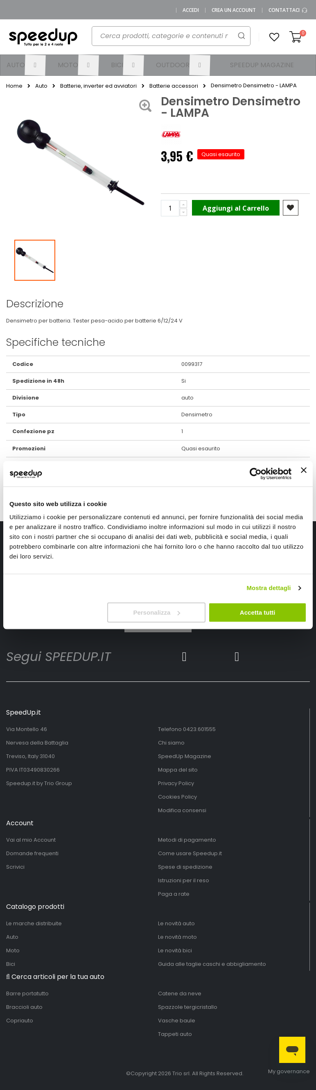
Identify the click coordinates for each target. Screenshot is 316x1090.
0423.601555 (199, 729)
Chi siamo (171, 743)
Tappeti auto (175, 1034)
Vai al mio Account (31, 840)
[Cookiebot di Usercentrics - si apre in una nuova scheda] (255, 474)
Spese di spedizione (185, 867)
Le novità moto (177, 937)
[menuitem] (26, 65)
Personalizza (156, 612)
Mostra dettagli (268, 587)
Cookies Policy (177, 797)
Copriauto (19, 1020)
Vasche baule (176, 1020)
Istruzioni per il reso (183, 880)
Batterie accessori (173, 86)
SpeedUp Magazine (184, 756)
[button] (274, 37)
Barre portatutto (27, 993)
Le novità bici (175, 950)
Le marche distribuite (34, 923)
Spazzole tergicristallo (187, 1007)
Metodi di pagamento (187, 840)
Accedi (191, 10)
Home (14, 86)
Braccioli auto (24, 1007)
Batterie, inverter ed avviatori (98, 86)
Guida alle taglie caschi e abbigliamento (212, 964)
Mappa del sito (178, 770)
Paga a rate (174, 894)
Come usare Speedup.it (190, 853)
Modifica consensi (182, 810)
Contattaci (288, 10)
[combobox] (167, 39)
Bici (10, 964)
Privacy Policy (176, 783)
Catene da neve (179, 993)
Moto (13, 950)
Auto (41, 86)
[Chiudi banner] (304, 473)
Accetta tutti (257, 612)
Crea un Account (234, 10)
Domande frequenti (32, 853)
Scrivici (15, 867)
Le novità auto (176, 923)
